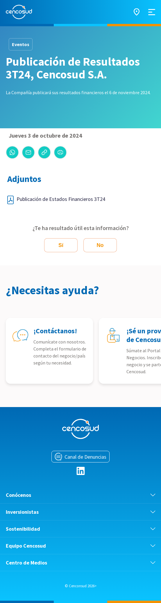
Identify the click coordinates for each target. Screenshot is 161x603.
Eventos (20, 44)
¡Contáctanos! (55, 330)
